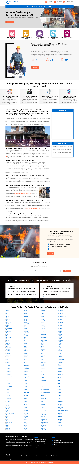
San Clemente (43, 425)
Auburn (7, 334)
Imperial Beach (26, 368)
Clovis (7, 389)
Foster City (25, 331)
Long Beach (25, 413)
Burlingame (8, 364)
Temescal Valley (61, 373)
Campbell (8, 368)
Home (27, 6)
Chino (7, 382)
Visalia (59, 396)
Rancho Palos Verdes (45, 390)
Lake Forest (25, 395)
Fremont (25, 334)
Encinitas (25, 314)
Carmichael (8, 371)
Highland (25, 362)
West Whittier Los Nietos (63, 410)
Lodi (24, 408)
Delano (7, 411)
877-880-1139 (69, 2)
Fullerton (25, 338)
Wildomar (60, 416)
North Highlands (44, 340)
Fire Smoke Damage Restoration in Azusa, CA (26, 38)
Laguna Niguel (26, 392)
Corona (7, 396)
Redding (42, 393)
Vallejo (59, 392)
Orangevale (43, 355)
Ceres (7, 377)
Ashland (7, 329)
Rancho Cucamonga (45, 389)
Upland (59, 389)
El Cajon (7, 425)
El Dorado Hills (9, 429)
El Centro (8, 426)
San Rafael (60, 326)
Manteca (25, 425)
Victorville (60, 393)
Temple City (60, 374)
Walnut (59, 399)
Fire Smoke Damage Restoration (41, 443)
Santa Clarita (60, 335)
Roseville (42, 413)
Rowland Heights (44, 414)
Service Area (42, 6)
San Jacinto (60, 313)
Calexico (8, 365)
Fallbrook (25, 322)
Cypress (7, 404)
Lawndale (25, 401)
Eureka (24, 317)
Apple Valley (8, 322)
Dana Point (8, 407)
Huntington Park (26, 367)
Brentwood (8, 359)
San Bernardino (44, 419)
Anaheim (8, 317)
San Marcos (60, 322)
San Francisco (60, 310)
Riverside (42, 407)
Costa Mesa (8, 398)
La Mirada (25, 380)
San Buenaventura (44, 422)
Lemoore (25, 404)
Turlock (59, 382)
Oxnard (42, 359)
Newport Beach (44, 337)
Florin (24, 325)
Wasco (59, 402)
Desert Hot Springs (10, 413)
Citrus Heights (9, 386)
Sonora (59, 355)
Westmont (60, 413)
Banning (7, 340)
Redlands (42, 395)
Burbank (7, 362)
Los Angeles (25, 416)
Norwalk (42, 343)
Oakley (42, 347)
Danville (7, 408)
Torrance (59, 377)
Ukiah (59, 386)
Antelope (8, 319)
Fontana (25, 328)
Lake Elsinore (26, 393)
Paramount (43, 368)
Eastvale (8, 423)
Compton (8, 393)
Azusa (7, 335)
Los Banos (25, 417)
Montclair (42, 319)
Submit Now (67, 270)
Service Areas (37, 447)
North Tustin (43, 341)
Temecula (60, 371)
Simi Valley (60, 350)
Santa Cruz (60, 337)
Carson (7, 373)
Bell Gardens (8, 347)
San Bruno (43, 420)
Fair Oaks (25, 319)
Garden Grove (26, 341)
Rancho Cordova (44, 388)
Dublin (7, 419)
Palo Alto (42, 367)
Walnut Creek (60, 401)
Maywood (25, 428)
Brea (7, 358)
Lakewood (25, 396)
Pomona (42, 383)
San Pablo (60, 325)
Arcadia (7, 323)
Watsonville (60, 404)
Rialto (42, 401)
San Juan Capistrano (62, 316)
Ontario (42, 352)
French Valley (26, 335)
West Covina (60, 405)
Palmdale (42, 365)
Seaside (59, 347)
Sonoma (59, 353)
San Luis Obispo (61, 320)
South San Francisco (62, 361)
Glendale (25, 346)
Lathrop (24, 399)
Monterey (42, 322)
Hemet (24, 358)
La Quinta (25, 384)
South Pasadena (61, 359)
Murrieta (42, 331)
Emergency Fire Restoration (40, 439)
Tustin (59, 383)
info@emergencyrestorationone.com (63, 442)
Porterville (43, 384)
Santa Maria (60, 338)
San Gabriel (60, 311)
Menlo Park (43, 310)
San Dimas (43, 428)
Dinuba (7, 416)
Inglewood (25, 371)
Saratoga (59, 346)
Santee (59, 344)
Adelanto (8, 310)
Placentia (42, 377)
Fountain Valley (26, 332)
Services (34, 6)
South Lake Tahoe (61, 358)
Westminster (60, 411)
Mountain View (44, 329)
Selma (59, 349)
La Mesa (25, 379)
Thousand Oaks (61, 376)
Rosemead (43, 411)
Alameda (8, 311)
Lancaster (25, 398)
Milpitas (42, 313)
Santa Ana (60, 331)
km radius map (62, 125)
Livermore (25, 407)
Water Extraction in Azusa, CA (67, 37)
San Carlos (43, 423)
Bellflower (8, 349)
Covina (7, 399)
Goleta (24, 349)
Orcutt (42, 356)
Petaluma (42, 373)
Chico (7, 380)
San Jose (60, 314)
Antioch (7, 320)
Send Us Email (59, 2)
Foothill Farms (26, 329)
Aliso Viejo (8, 314)
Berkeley (8, 353)
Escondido (25, 316)
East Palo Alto (9, 422)
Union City (60, 388)
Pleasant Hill (43, 380)
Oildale (42, 350)
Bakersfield (8, 337)
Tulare (59, 380)
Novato (42, 344)
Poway (42, 386)
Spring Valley (60, 364)
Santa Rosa (60, 343)
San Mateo (60, 323)
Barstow (7, 341)
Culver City (8, 401)
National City (43, 334)
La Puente (25, 383)
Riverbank (43, 405)
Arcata (7, 325)
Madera (24, 422)
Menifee (25, 429)
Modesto (42, 316)
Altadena (8, 316)
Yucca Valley (60, 425)
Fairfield (25, 320)
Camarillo (8, 367)
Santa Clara (60, 334)
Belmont (8, 350)
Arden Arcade (9, 326)
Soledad (59, 352)
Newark (42, 335)
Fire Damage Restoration (40, 441)
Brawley (7, 356)
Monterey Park (43, 323)
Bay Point (8, 343)
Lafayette (25, 389)
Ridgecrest (43, 404)
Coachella (8, 390)
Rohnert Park (43, 410)
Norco (42, 338)
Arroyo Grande (9, 328)
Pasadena (43, 370)
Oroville (42, 358)
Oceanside (43, 349)
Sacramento (43, 416)
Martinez (25, 426)
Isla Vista (25, 374)
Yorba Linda (60, 420)
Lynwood (25, 420)
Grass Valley (25, 350)
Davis (7, 410)
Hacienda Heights (26, 352)
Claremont (8, 388)
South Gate (60, 356)
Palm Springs (43, 364)
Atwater (7, 332)
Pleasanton (43, 382)
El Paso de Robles (26, 311)
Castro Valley (8, 374)
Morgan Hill (43, 328)
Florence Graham (26, 323)
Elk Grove (25, 313)
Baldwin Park (8, 338)
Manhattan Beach (26, 423)
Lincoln (24, 405)
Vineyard (59, 395)
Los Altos (25, 414)
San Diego (43, 426)
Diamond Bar (8, 414)
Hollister (25, 364)
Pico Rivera (43, 374)
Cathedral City (9, 376)
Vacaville (59, 390)
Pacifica (42, 361)
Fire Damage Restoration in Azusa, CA (12, 38)
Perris (42, 371)
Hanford (25, 353)
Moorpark (42, 325)
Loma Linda (25, 410)
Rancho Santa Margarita (45, 392)
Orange (42, 353)
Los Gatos (25, 419)
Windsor (59, 417)
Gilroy (24, 344)
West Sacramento (61, 408)
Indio (24, 370)
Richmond (43, 402)
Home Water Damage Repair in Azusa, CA (53, 38)
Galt (24, 340)
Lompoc (25, 411)
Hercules (25, 359)
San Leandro (60, 317)
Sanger (59, 329)
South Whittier (60, 362)
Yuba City (60, 422)
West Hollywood (61, 407)
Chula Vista (8, 384)
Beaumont (8, 344)
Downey (7, 417)
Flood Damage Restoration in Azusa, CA (39, 38)
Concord (8, 395)
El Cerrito (8, 428)
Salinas (42, 417)
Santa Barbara (60, 332)
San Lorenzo (60, 319)
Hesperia (25, 361)
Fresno (24, 337)
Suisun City (60, 368)
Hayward (25, 356)
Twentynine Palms (61, 384)
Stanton (59, 365)
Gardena (25, 343)
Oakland (42, 346)
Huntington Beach (26, 365)
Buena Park (8, 361)
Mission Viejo (43, 314)
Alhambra (8, 313)
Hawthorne (25, 355)
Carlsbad (8, 370)
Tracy (59, 379)
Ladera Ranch (26, 388)
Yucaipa (59, 423)
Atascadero (8, 331)
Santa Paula (60, 341)
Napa (42, 332)
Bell (7, 346)
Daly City (8, 405)
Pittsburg (42, 376)
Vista (59, 398)
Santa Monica (60, 340)
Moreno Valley (43, 326)
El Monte (25, 310)
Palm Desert (43, 362)
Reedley (42, 399)
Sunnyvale (60, 370)
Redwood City (43, 398)
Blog (35, 449)
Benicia (7, 352)
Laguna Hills (25, 390)
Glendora (25, 347)
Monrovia (42, 317)
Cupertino (8, 402)
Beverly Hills (8, 355)
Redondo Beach (44, 396)
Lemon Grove (26, 402)
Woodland (60, 419)
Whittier (59, 414)
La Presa (25, 382)
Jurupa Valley (26, 376)
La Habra (25, 377)
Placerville (43, 379)
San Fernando (43, 429)
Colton (7, 392)
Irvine (24, 373)
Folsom (24, 326)
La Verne (25, 386)
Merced (42, 311)
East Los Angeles (9, 420)
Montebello (43, 320)
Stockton (59, 367)
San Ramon (60, 328)
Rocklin (42, 408)
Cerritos (7, 379)
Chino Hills (8, 383)
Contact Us (50, 6)
